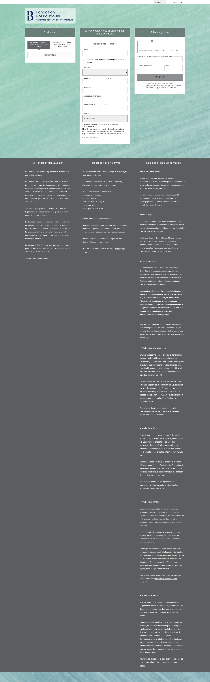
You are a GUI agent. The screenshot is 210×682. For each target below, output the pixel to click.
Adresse (88, 87)
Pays (86, 114)
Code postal (89, 105)
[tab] (38, 45)
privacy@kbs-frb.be (95, 209)
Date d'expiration (145, 65)
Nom (110, 78)
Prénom (87, 78)
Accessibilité (177, 2)
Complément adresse (92, 96)
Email (86, 50)
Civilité (87, 67)
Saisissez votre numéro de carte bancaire (155, 56)
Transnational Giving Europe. (158, 314)
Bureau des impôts (147, 488)
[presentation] (39, 45)
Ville (107, 105)
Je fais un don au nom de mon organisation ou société (106, 61)
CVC (167, 65)
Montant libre (42, 55)
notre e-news (43, 258)
